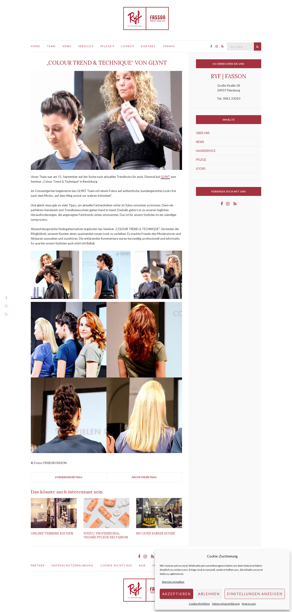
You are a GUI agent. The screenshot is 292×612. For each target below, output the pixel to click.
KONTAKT (148, 46)
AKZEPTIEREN (176, 594)
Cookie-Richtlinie (199, 603)
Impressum (249, 603)
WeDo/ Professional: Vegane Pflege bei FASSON (105, 535)
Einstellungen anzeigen (254, 594)
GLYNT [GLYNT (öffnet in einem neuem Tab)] (165, 177)
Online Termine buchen (52, 533)
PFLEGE (106, 46)
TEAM (51, 46)
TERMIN (169, 46)
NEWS (67, 46)
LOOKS (126, 46)
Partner (38, 565)
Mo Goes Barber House (155, 533)
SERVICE (84, 46)
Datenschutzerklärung (226, 603)
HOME (35, 46)
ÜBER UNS (203, 133)
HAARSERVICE (206, 151)
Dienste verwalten (173, 581)
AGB (142, 565)
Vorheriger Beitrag (68, 477)
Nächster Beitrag (144, 477)
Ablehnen (209, 594)
